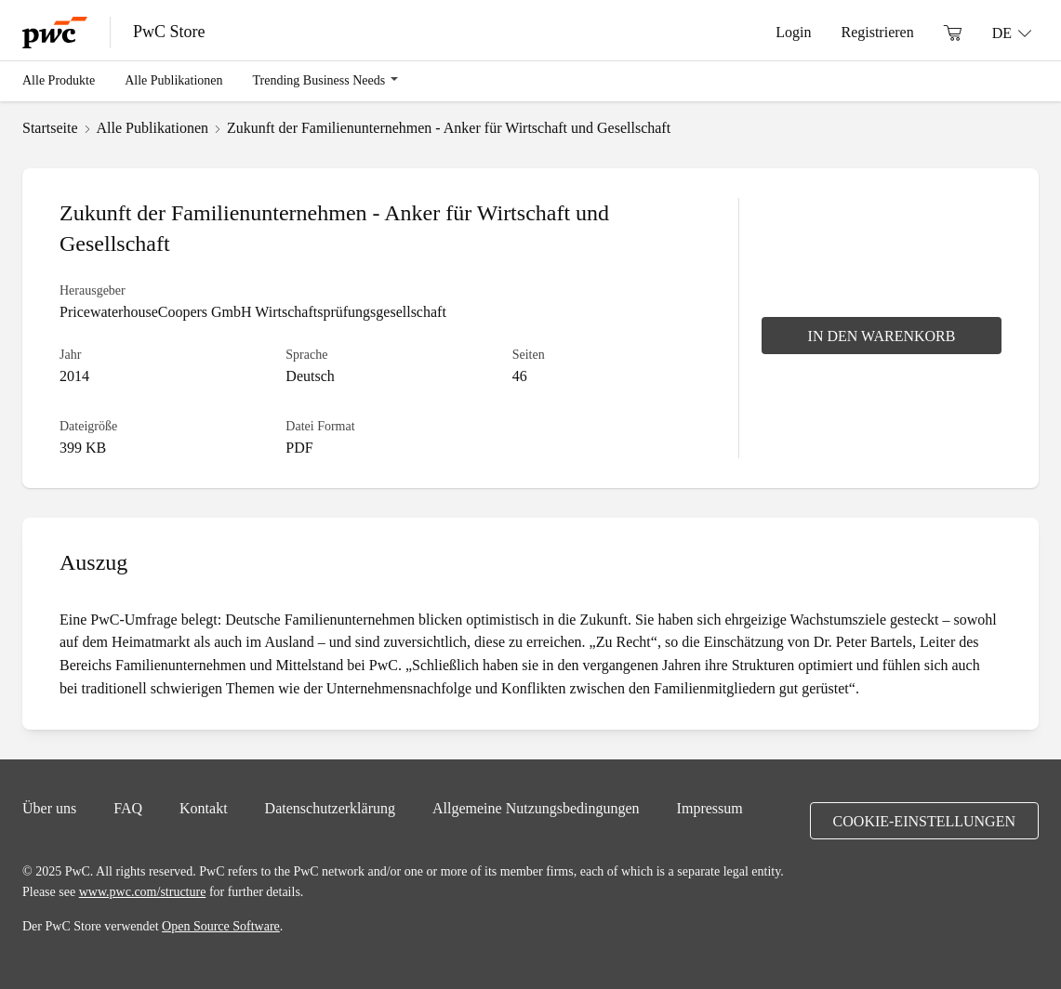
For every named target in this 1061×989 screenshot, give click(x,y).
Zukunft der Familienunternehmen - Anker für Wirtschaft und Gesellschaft (448, 127)
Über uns (49, 807)
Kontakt (203, 807)
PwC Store (169, 31)
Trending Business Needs (319, 79)
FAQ (127, 807)
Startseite (50, 127)
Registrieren (877, 31)
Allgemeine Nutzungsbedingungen (536, 807)
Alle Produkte (58, 79)
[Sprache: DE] (1012, 32)
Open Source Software (221, 925)
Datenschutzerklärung (330, 807)
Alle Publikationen (173, 79)
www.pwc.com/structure (142, 891)
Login (793, 31)
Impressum (710, 807)
